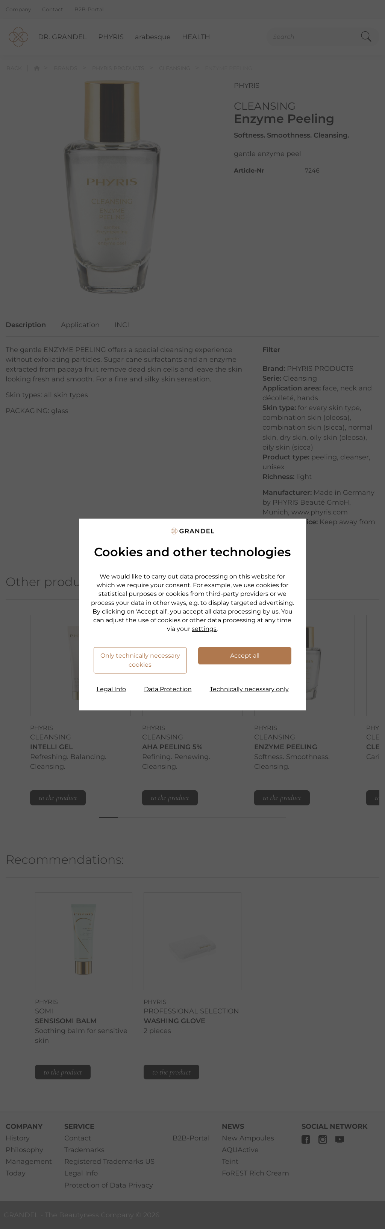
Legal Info (111, 689)
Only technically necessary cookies (140, 660)
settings (204, 628)
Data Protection (168, 689)
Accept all (244, 655)
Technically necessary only (249, 689)
